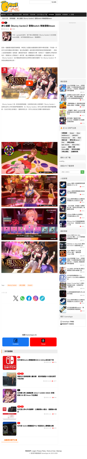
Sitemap (59, 451)
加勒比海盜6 (70, 142)
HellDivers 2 (66, 135)
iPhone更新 (65, 149)
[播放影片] (29, 83)
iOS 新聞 (9, 14)
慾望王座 (64, 140)
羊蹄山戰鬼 (65, 151)
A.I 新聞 (71, 14)
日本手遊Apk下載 (42, 14)
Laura (64, 147)
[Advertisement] (29, 128)
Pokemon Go (66, 137)
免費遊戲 (64, 133)
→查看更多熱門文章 (10, 440)
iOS (74, 137)
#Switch (30, 285)
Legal (34, 451)
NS (3, 22)
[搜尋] (40, 2)
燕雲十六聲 (71, 147)
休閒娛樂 (65, 14)
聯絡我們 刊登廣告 (67, 324)
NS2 (19, 373)
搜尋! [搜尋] (54, 2)
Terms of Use (51, 451)
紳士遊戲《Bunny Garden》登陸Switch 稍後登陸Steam (34, 18)
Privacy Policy (41, 451)
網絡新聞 (58, 14)
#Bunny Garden (12, 285)
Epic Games (66, 144)
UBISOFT (75, 135)
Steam (72, 133)
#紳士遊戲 (22, 285)
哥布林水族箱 (76, 149)
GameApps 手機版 (67, 321)
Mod (79, 137)
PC (6, 22)
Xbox (78, 133)
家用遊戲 (51, 14)
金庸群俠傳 (74, 151)
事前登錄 (25, 14)
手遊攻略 (32, 14)
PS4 (63, 142)
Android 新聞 (18, 14)
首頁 (3, 14)
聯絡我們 (28, 451)
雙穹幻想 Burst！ (75, 140)
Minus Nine (75, 144)
